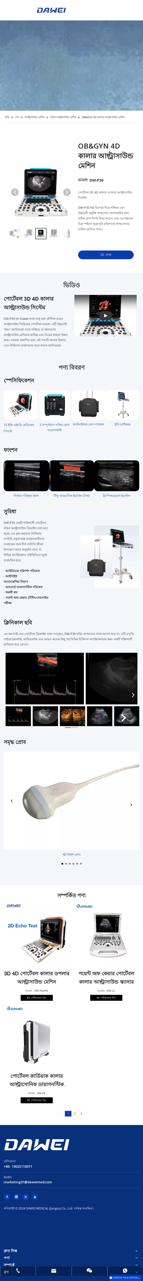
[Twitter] (25, 1197)
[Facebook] (7, 1197)
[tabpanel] (18, 719)
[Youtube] (35, 1197)
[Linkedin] (16, 1197)
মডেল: (83, 179)
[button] (67, 192)
